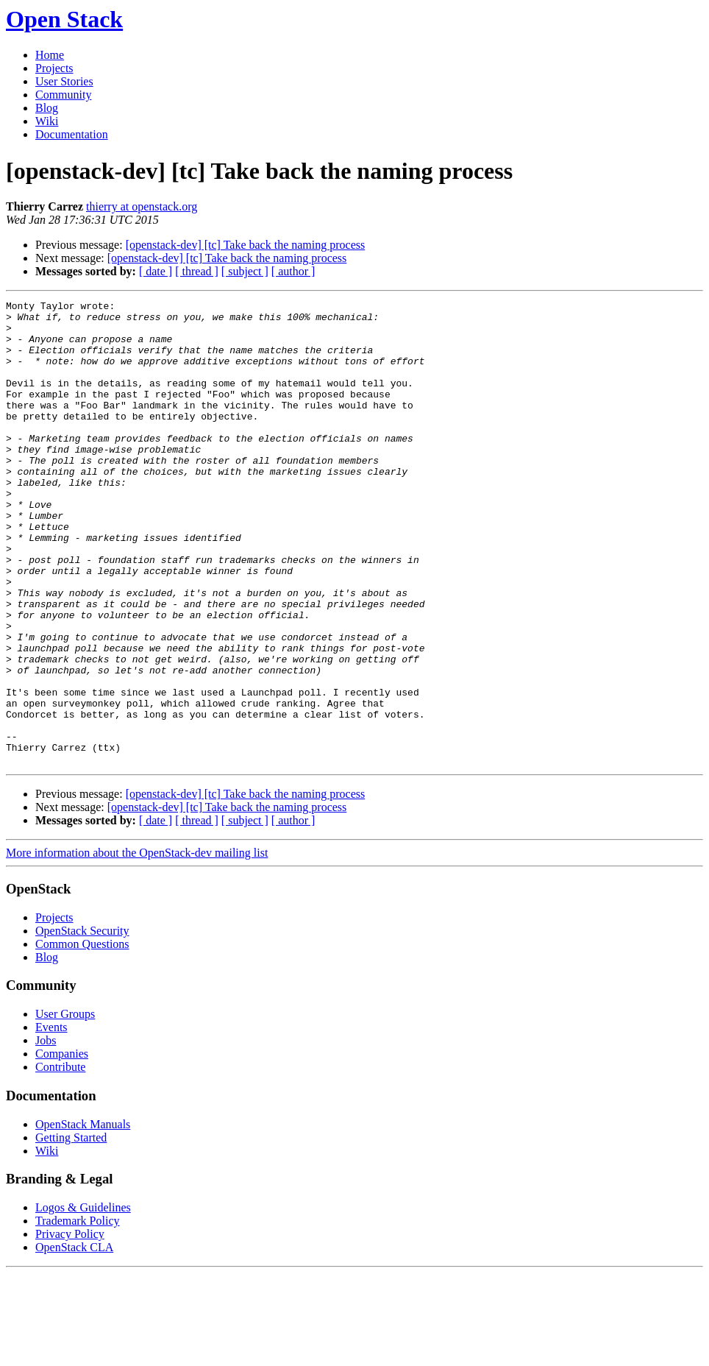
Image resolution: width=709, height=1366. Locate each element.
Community (63, 94)
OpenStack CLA (74, 1340)
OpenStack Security (82, 1023)
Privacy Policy (69, 1326)
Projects (54, 68)
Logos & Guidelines (83, 1300)
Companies (61, 1146)
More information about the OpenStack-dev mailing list (137, 945)
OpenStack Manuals (82, 1217)
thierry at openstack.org (141, 206)
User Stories (64, 81)
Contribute (60, 1159)
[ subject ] (244, 271)
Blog (46, 108)
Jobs (45, 1133)
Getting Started (71, 1230)
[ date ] (155, 271)
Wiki (46, 121)
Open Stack (64, 19)
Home (49, 55)
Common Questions (82, 1036)
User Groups (65, 1106)
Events (51, 1120)
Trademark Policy (77, 1313)
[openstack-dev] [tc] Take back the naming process (246, 244)
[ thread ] (196, 271)
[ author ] (293, 271)
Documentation (71, 134)
